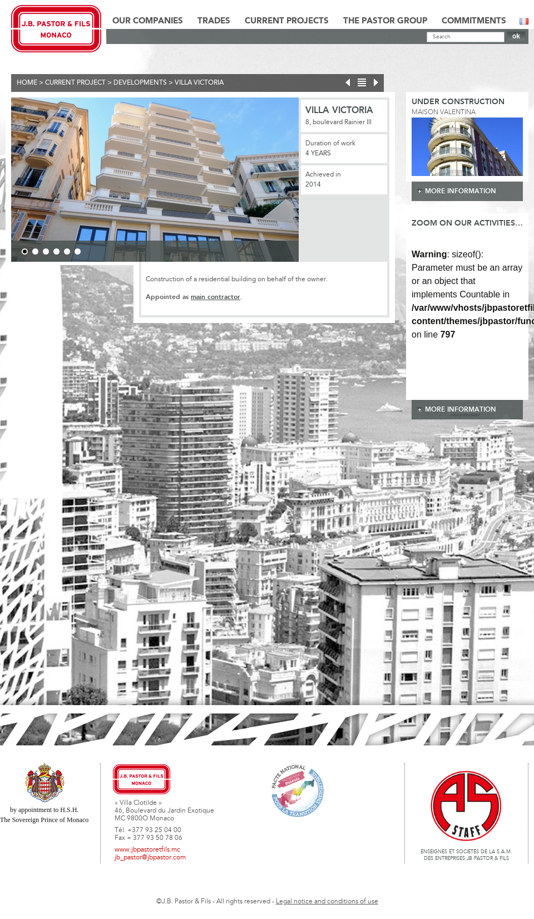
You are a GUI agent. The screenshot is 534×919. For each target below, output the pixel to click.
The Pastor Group (385, 21)
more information (460, 191)
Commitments (474, 21)
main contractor (215, 297)
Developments (140, 83)
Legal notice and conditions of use (327, 902)
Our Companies (147, 21)
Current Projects (287, 21)
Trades (213, 21)
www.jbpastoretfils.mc (147, 850)
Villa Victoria (199, 83)
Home (27, 83)
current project (75, 83)
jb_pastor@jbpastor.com (150, 858)
